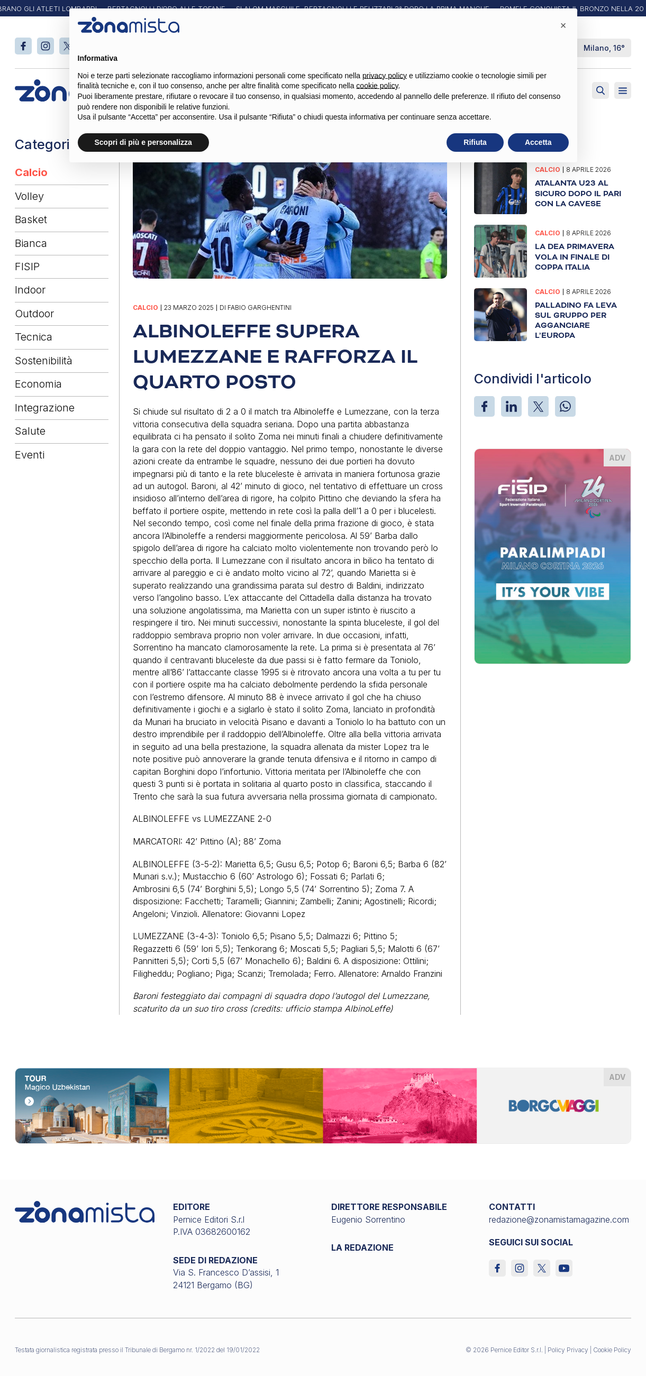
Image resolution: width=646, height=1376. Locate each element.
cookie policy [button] (377, 85)
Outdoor (34, 313)
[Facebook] (484, 406)
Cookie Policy (612, 1350)
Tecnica (33, 337)
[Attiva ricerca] (600, 90)
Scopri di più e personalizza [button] (143, 142)
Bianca (31, 243)
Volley (29, 196)
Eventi (29, 454)
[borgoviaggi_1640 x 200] (322, 1104)
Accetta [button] (538, 142)
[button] (563, 25)
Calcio (31, 172)
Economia (38, 384)
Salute (30, 431)
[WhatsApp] (565, 406)
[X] (538, 406)
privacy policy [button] (384, 75)
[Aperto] (622, 90)
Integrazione (45, 407)
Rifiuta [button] (475, 142)
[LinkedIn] (511, 406)
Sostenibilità (43, 360)
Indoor (30, 289)
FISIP (27, 266)
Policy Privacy (568, 1350)
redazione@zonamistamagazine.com (559, 1219)
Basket (31, 219)
